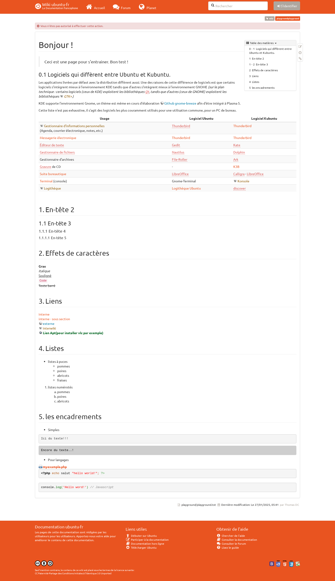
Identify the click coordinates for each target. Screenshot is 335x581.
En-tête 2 (258, 58)
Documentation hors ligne (145, 543)
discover (239, 188)
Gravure (45, 166)
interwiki (49, 328)
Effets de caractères (265, 70)
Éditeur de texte (52, 145)
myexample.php (55, 467)
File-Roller (179, 159)
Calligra (239, 174)
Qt (147, 91)
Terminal (46, 181)
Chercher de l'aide (230, 535)
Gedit (176, 145)
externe (48, 323)
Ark (235, 159)
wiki (269, 18)
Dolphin (239, 152)
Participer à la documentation (147, 539)
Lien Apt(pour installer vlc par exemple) (73, 333)
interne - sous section (54, 319)
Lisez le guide (227, 547)
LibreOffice (180, 174)
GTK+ (68, 96)
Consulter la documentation (236, 539)
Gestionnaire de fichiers (57, 152)
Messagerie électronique (58, 138)
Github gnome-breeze (180, 103)
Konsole (243, 181)
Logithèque (52, 188)
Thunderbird (181, 126)
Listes (255, 82)
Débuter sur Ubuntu (141, 535)
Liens (255, 76)
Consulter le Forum (231, 543)
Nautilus (178, 152)
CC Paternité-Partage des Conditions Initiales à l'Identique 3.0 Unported (73, 573)
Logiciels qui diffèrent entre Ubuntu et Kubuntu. (270, 50)
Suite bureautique (53, 174)
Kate (236, 145)
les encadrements (263, 87)
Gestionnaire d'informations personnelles (74, 126)
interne (44, 314)
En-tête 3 (262, 64)
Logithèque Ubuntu (186, 188)
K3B (236, 166)
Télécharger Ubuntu (141, 547)
